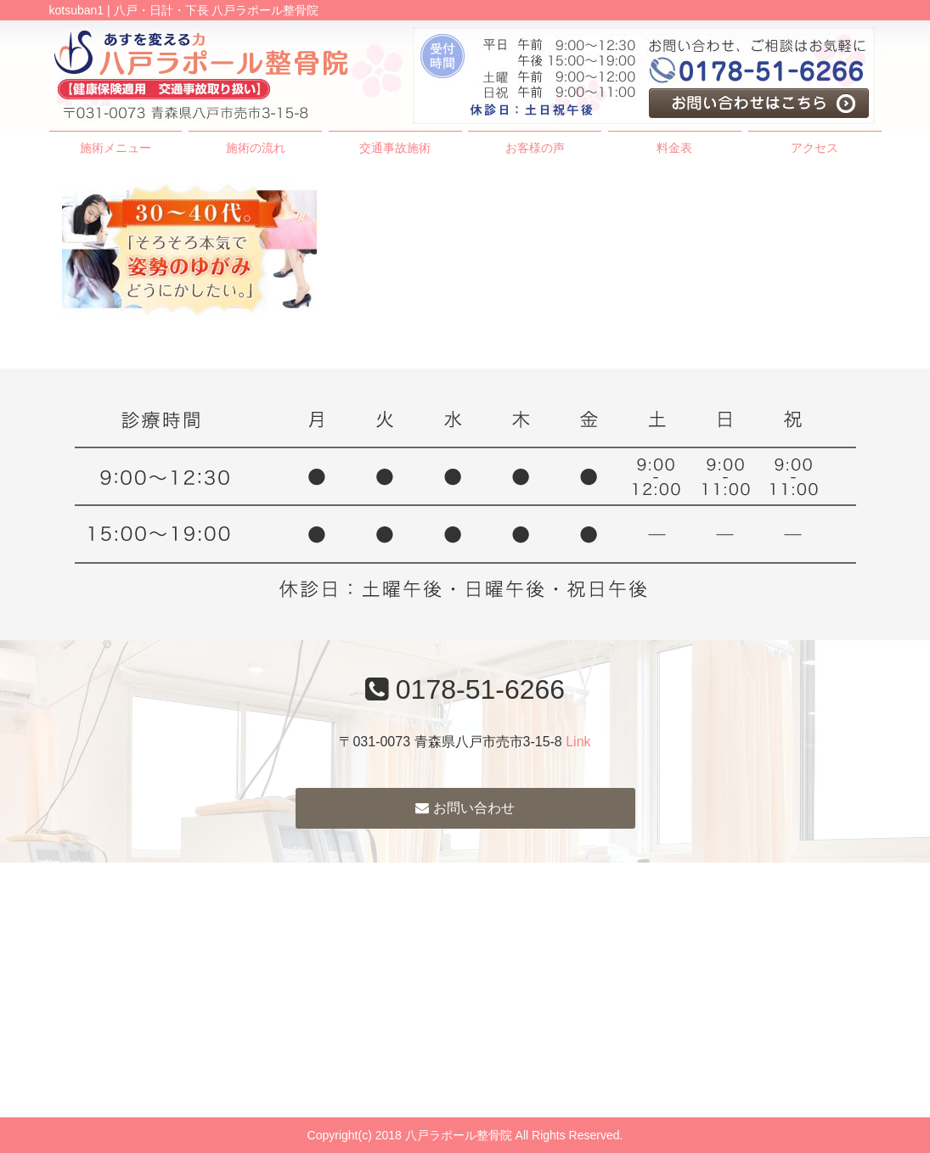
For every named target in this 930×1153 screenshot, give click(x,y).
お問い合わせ (464, 808)
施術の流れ (255, 148)
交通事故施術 (395, 148)
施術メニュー (115, 148)
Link (578, 741)
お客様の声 (535, 148)
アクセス (814, 148)
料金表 (674, 148)
